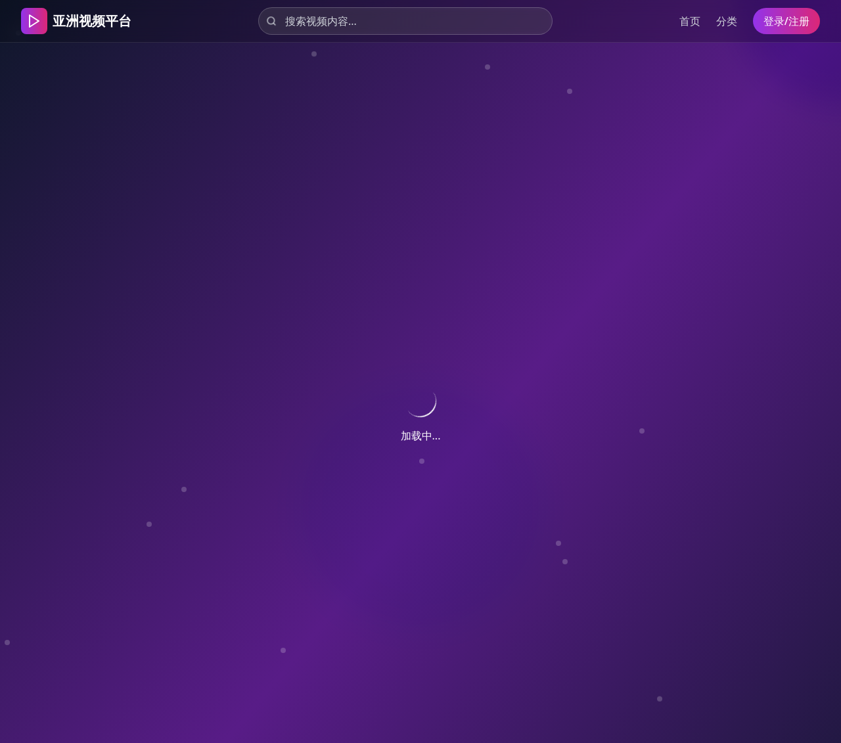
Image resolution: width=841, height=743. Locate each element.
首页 (689, 21)
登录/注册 (786, 21)
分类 (726, 21)
